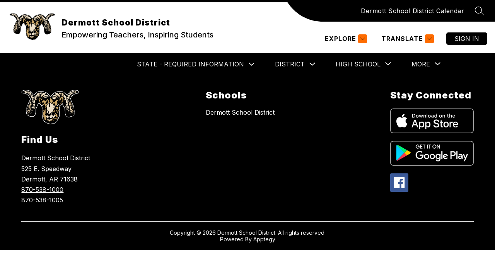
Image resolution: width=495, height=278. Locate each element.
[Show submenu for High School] (358, 64)
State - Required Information (190, 64)
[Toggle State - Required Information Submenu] (251, 64)
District (290, 64)
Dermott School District (240, 112)
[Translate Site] (406, 39)
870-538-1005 (42, 200)
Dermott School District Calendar (412, 11)
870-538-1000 (42, 189)
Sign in (466, 38)
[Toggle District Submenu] (312, 64)
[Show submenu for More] (420, 64)
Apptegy (264, 239)
